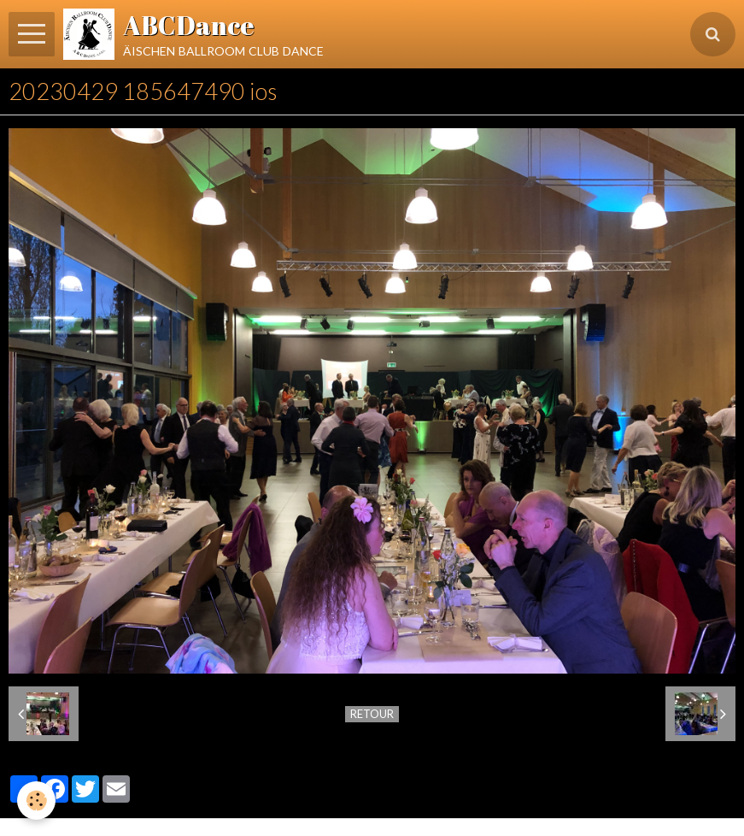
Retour (372, 714)
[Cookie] (36, 800)
